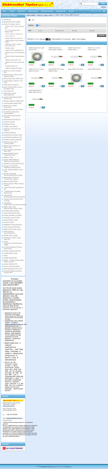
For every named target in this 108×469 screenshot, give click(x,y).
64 (67, 39)
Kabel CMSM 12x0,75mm (75, 69)
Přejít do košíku (104, 11)
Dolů (49, 39)
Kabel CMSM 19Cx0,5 (94, 69)
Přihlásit (103, 7)
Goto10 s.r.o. (68, 466)
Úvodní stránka (30, 15)
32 (65, 39)
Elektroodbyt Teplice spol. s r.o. (49, 466)
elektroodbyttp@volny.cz (14, 324)
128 (69, 39)
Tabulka (83, 39)
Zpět (31, 20)
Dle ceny (42, 39)
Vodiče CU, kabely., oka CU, (45, 15)
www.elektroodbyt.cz (9, 416)
